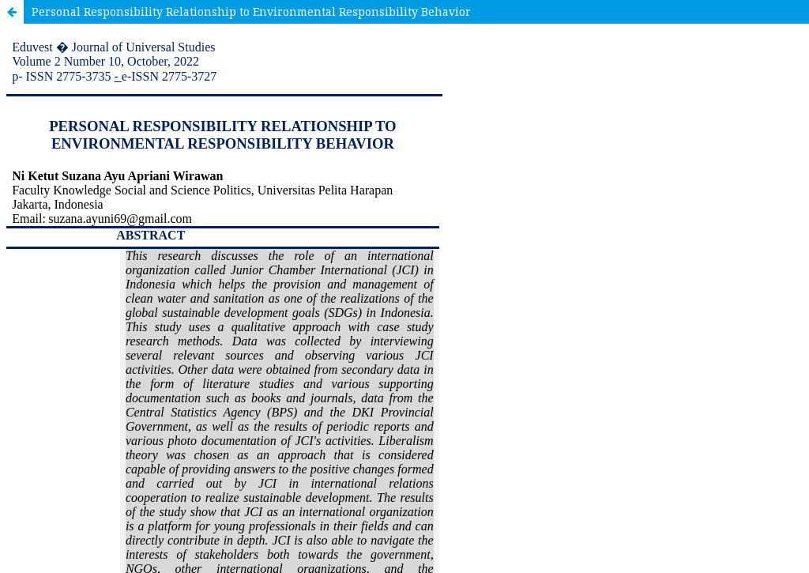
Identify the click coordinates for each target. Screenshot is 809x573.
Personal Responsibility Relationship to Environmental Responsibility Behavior (251, 11)
